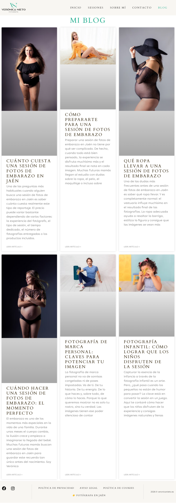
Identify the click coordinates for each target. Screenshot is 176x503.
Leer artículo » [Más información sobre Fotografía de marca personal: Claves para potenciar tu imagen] (73, 475)
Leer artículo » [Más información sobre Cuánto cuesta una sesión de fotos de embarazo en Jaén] (14, 247)
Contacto (142, 7)
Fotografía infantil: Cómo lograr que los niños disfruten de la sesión (146, 354)
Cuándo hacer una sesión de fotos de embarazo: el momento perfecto (27, 401)
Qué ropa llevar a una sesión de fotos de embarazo (146, 168)
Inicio (76, 7)
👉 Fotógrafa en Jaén (89, 495)
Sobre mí (118, 7)
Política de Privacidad (56, 488)
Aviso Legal (89, 488)
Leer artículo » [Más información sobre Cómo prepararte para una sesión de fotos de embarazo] (73, 247)
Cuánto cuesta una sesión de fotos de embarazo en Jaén (28, 171)
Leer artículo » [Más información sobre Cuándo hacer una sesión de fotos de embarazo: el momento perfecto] (14, 475)
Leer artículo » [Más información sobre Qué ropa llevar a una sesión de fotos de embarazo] (132, 247)
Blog (162, 7)
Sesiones (96, 7)
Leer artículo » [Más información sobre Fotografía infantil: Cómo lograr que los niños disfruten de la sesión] (132, 475)
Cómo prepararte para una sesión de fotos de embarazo (87, 124)
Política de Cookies (118, 488)
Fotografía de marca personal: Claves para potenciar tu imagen (86, 354)
